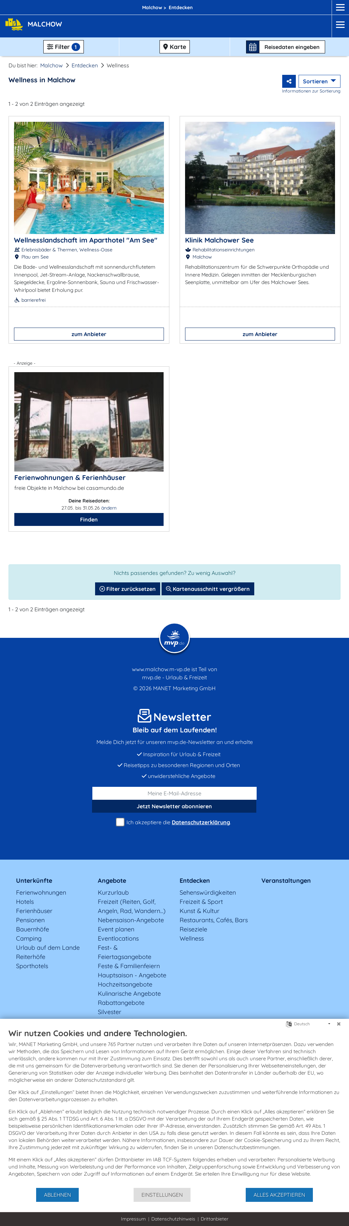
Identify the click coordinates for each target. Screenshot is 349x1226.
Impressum (133, 1219)
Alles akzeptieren (279, 1194)
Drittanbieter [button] (214, 1219)
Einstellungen (162, 1194)
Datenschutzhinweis (173, 1219)
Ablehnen (57, 1194)
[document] (174, 1107)
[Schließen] (339, 1024)
